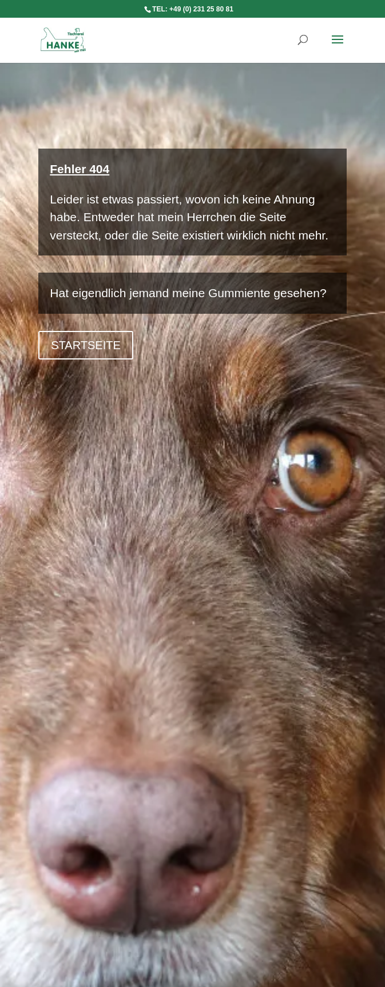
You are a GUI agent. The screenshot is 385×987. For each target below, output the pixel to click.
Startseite (86, 345)
